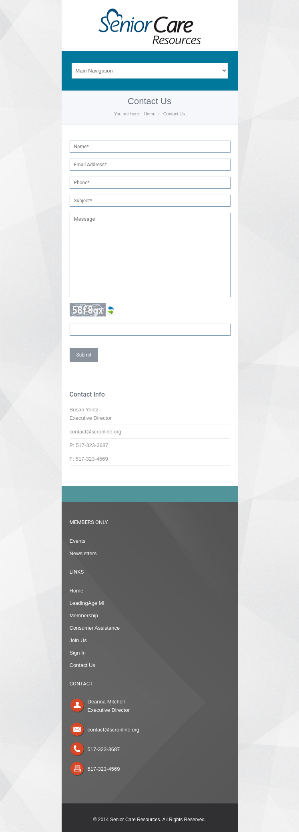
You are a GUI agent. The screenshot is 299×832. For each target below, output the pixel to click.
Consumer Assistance (95, 628)
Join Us (78, 640)
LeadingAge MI (87, 603)
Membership (84, 615)
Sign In (78, 653)
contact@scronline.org (114, 730)
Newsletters (83, 553)
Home (149, 113)
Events (78, 541)
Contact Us (82, 665)
